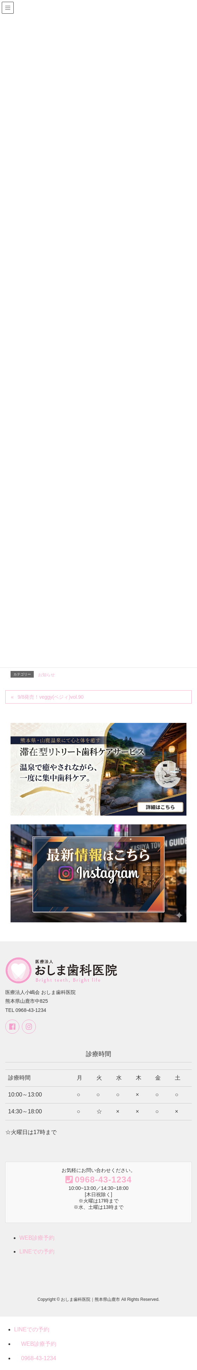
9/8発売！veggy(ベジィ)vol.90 (53, 697)
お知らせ (46, 674)
